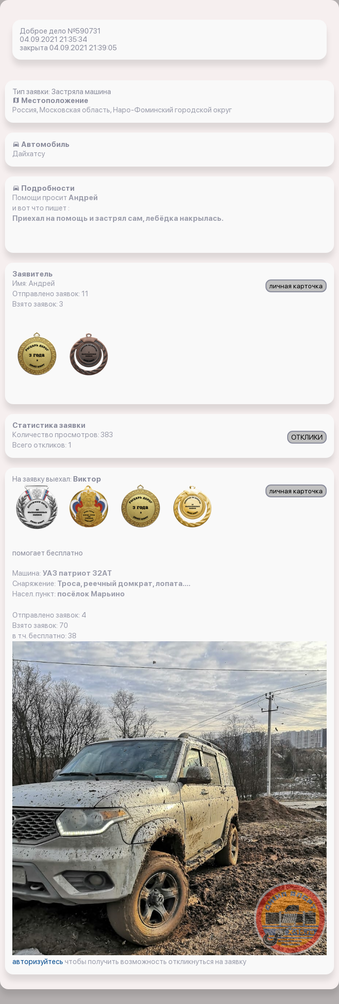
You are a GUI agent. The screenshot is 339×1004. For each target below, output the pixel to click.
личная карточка (296, 286)
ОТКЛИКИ (307, 437)
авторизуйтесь (38, 961)
